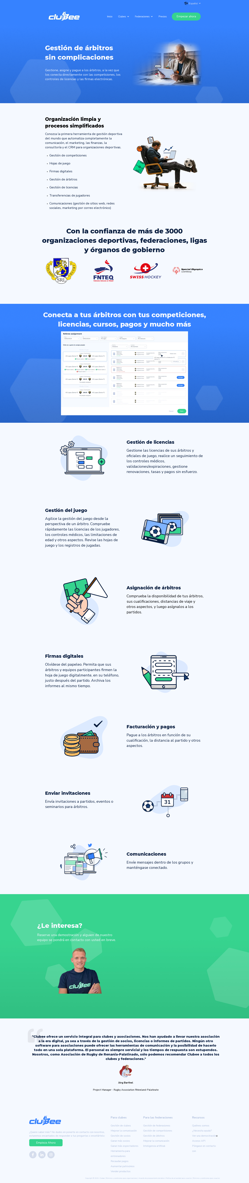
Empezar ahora (186, 16)
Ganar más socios (120, 1141)
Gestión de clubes (121, 1125)
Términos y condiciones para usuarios (206, 1178)
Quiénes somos (200, 1125)
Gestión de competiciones (157, 1130)
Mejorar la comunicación (124, 1130)
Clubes (122, 16)
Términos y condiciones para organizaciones (121, 1178)
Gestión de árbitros (154, 1136)
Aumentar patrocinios (123, 1166)
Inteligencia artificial (154, 1146)
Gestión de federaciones (156, 1125)
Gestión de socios (121, 1136)
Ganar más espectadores (124, 1146)
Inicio (109, 16)
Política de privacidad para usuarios (179, 1178)
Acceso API (198, 1141)
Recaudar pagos (119, 1161)
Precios (162, 16)
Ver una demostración (204, 1136)
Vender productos (121, 1171)
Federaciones (142, 16)
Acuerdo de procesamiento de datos (151, 1178)
